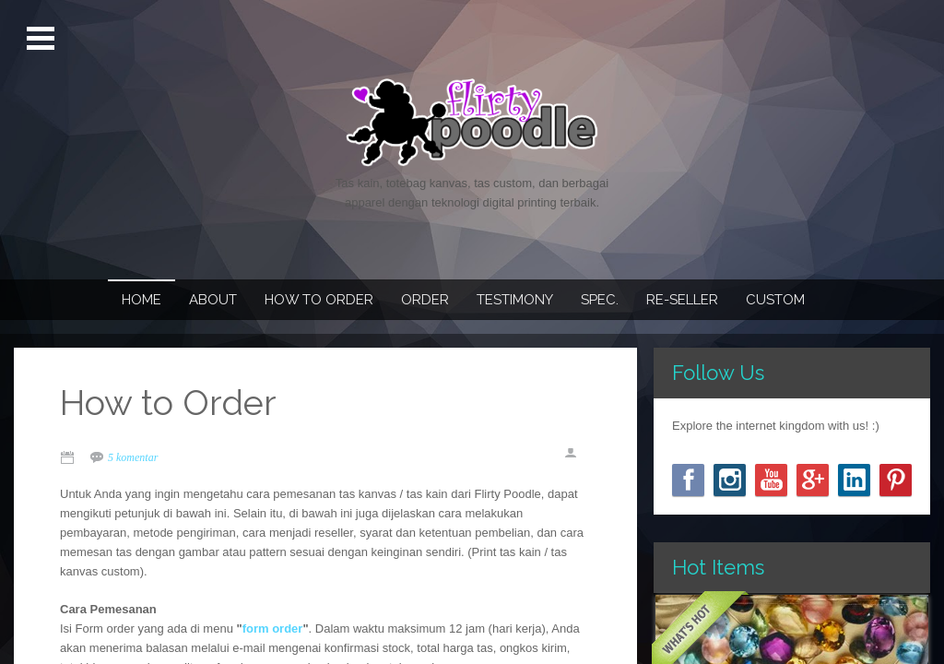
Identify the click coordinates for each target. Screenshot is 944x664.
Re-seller (682, 299)
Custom (775, 299)
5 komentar (133, 457)
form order (272, 628)
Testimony (515, 299)
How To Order (319, 299)
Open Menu (43, 38)
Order (425, 299)
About (213, 299)
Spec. (600, 299)
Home (141, 299)
